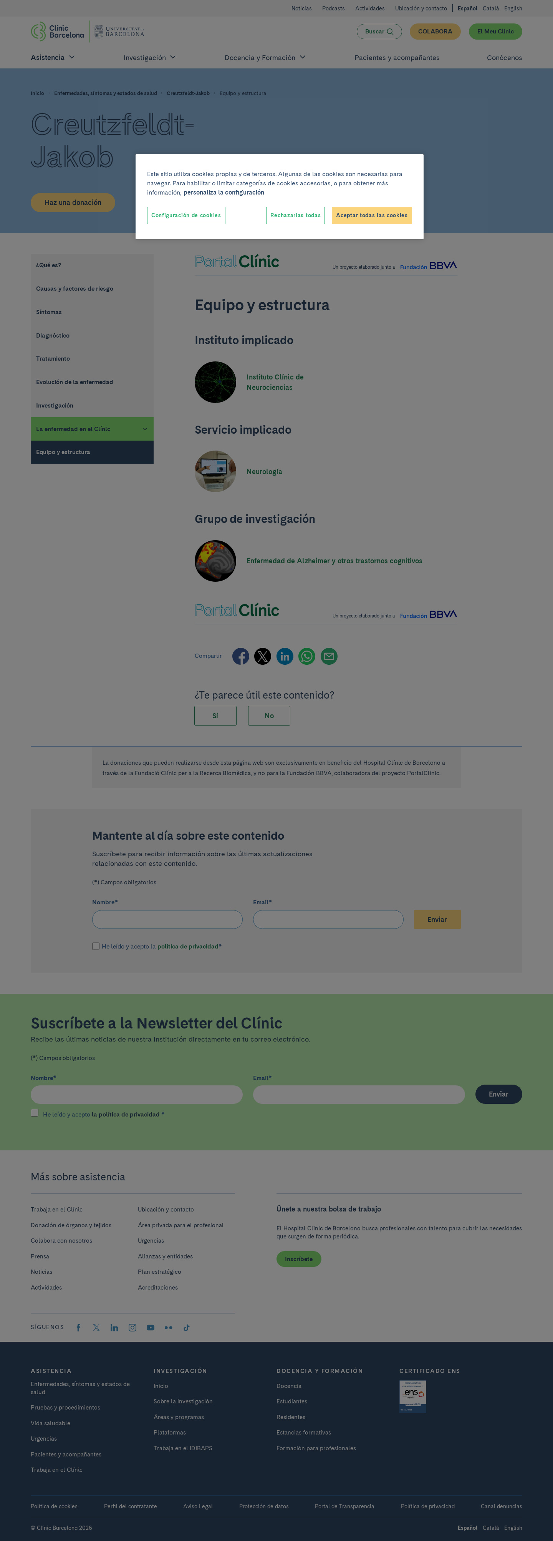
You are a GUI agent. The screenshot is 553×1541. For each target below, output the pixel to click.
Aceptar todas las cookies (372, 215)
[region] (280, 197)
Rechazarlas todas (295, 215)
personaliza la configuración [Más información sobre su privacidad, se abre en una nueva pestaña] (224, 192)
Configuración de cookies (186, 215)
